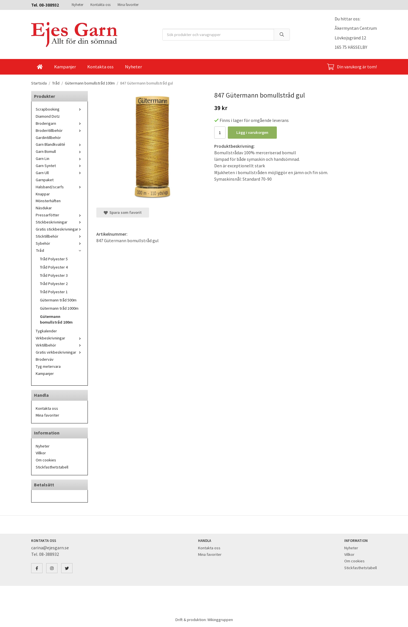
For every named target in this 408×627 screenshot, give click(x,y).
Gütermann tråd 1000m (59, 308)
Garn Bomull (59, 151)
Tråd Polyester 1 (54, 291)
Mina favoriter (128, 4)
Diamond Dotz (48, 116)
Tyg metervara (48, 366)
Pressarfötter (59, 215)
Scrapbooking (59, 109)
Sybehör (59, 243)
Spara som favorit (123, 212)
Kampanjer (65, 67)
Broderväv (45, 359)
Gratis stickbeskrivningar (59, 229)
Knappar (43, 194)
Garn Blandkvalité (59, 144)
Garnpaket (45, 179)
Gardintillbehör (48, 137)
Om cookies (46, 460)
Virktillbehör (59, 345)
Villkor (41, 452)
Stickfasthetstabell (52, 467)
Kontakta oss (100, 4)
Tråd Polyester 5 (54, 258)
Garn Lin (59, 158)
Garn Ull (59, 172)
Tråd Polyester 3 (54, 275)
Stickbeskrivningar (59, 222)
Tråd (59, 250)
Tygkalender (46, 330)
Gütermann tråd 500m (58, 300)
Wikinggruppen (220, 619)
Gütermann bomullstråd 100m (56, 319)
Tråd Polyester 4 (54, 267)
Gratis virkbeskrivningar (59, 352)
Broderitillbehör (59, 130)
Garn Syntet (59, 165)
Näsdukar (44, 207)
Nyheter (77, 4)
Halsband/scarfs (59, 186)
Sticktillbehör (59, 236)
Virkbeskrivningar (59, 338)
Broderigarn (59, 123)
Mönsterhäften (48, 200)
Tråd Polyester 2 (54, 283)
